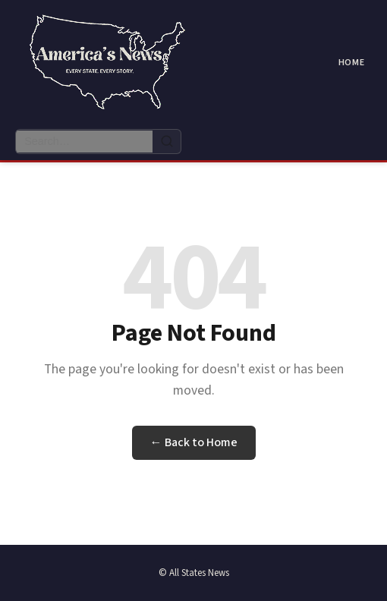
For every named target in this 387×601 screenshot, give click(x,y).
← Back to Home (194, 442)
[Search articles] (84, 142)
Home (351, 62)
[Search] (167, 141)
